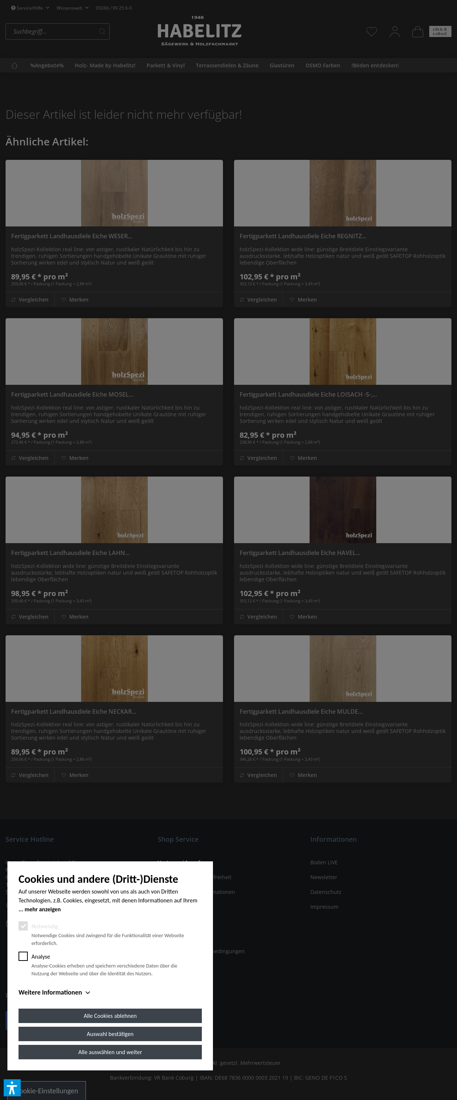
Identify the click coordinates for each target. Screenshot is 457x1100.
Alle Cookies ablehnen (110, 1015)
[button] (12, 1087)
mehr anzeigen (42, 909)
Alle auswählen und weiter (110, 1052)
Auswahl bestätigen (110, 1033)
